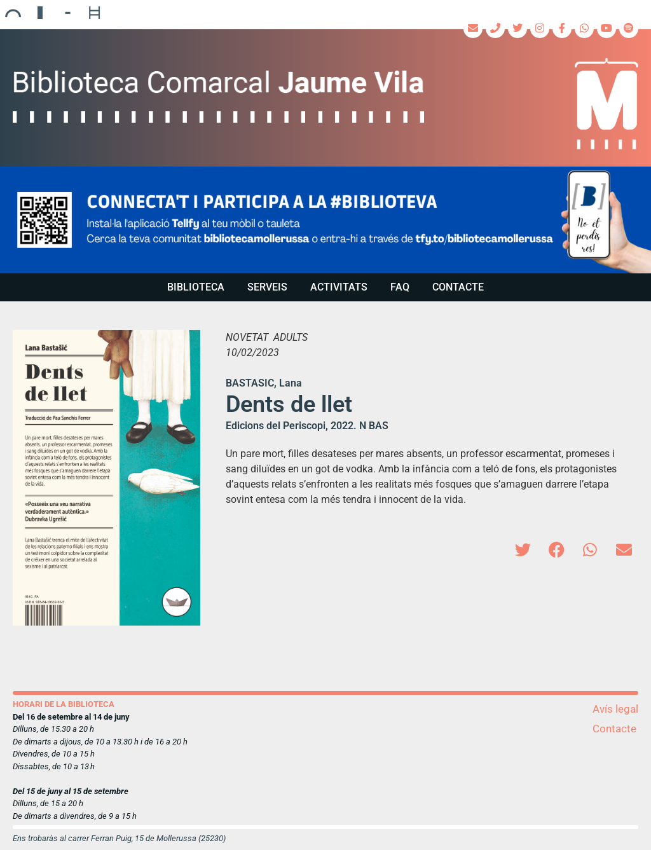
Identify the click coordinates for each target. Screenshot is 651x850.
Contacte (458, 287)
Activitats (338, 287)
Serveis (267, 287)
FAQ (399, 287)
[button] (325, 220)
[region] (325, 220)
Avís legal (615, 709)
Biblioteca (195, 287)
